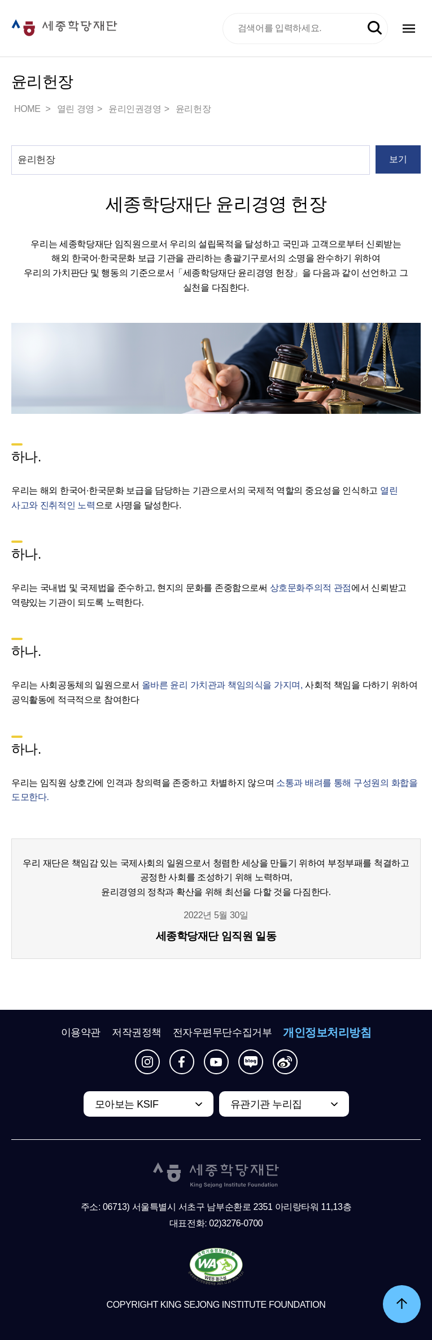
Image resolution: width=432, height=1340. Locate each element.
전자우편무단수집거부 (222, 1032)
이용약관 (81, 1032)
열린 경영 (75, 109)
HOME (28, 109)
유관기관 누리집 (266, 1104)
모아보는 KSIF (127, 1104)
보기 (398, 159)
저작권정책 (137, 1032)
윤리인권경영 (135, 109)
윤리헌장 (193, 109)
